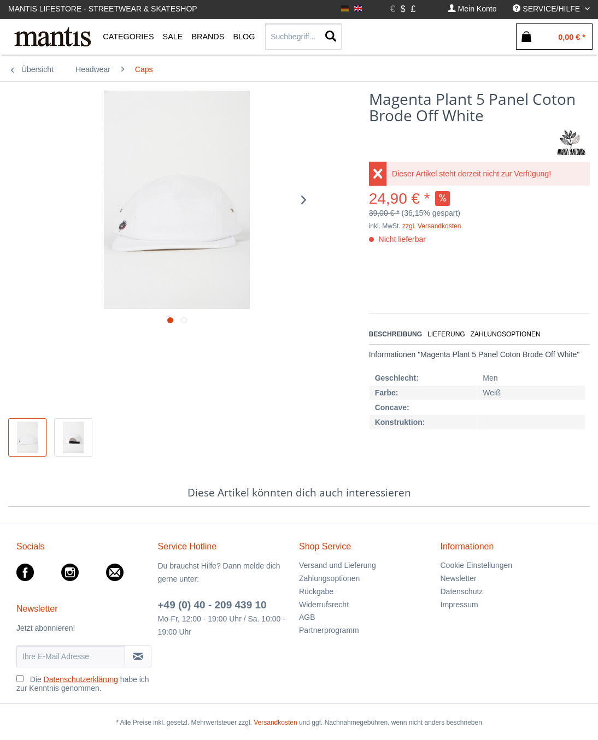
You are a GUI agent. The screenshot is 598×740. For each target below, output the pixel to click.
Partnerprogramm (329, 630)
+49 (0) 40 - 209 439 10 (212, 605)
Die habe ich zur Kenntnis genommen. (82, 683)
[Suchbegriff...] (303, 36)
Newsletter (459, 578)
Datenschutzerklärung (81, 679)
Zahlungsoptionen (506, 334)
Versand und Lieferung (337, 565)
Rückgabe (316, 591)
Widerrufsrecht (324, 604)
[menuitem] (472, 9)
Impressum (459, 604)
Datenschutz (462, 591)
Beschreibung (395, 334)
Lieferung (446, 334)
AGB (307, 617)
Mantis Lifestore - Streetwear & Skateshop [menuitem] (102, 8)
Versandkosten (275, 722)
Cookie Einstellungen (477, 565)
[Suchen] (331, 36)
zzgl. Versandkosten (431, 226)
